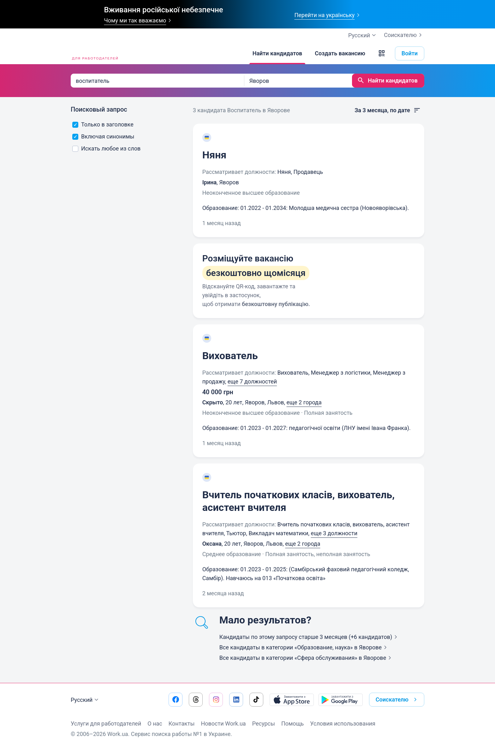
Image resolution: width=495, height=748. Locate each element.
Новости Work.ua (223, 723)
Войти (410, 53)
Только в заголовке (103, 124)
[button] (382, 53)
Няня (214, 155)
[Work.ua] (94, 53)
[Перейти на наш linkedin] (236, 700)
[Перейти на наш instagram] (216, 700)
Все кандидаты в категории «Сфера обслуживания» (306, 657)
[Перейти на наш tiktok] (256, 700)
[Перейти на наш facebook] (175, 700)
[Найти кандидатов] (277, 53)
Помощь (292, 723)
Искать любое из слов (106, 148)
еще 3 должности (334, 533)
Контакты (182, 723)
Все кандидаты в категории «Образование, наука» (304, 647)
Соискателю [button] (397, 699)
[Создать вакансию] (340, 53)
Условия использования (342, 723)
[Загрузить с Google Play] (341, 700)
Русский (85, 700)
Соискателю (404, 35)
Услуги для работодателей (106, 723)
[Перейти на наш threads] (196, 700)
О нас (154, 723)
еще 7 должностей (252, 381)
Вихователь (230, 356)
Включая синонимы (103, 136)
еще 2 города (304, 402)
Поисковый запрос (99, 109)
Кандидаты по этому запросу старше (309, 637)
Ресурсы (263, 723)
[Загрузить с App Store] (292, 700)
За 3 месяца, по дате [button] (388, 110)
